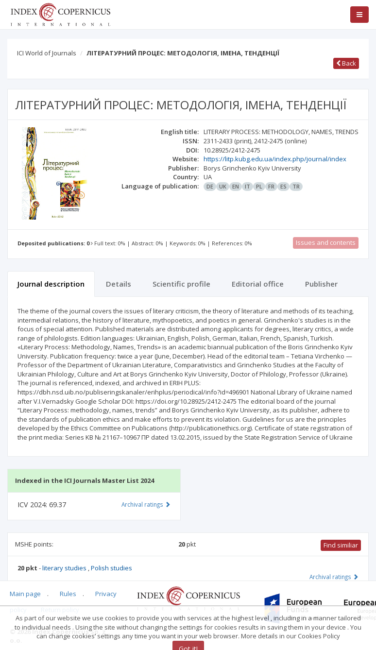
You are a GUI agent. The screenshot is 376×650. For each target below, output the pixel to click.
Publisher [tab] (321, 284)
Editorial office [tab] (258, 284)
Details (118, 284)
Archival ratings (334, 577)
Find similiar (341, 545)
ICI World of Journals (46, 53)
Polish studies (111, 568)
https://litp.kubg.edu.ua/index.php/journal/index (275, 158)
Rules (68, 593)
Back (346, 63)
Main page (25, 593)
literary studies (65, 568)
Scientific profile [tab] (181, 284)
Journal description (51, 284)
